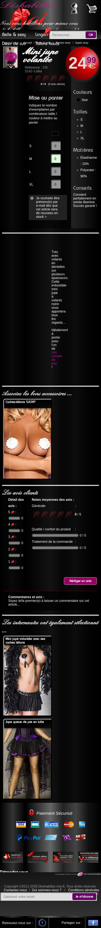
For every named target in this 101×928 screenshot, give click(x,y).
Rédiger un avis (80, 581)
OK (91, 35)
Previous (9, 57)
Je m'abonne (84, 896)
